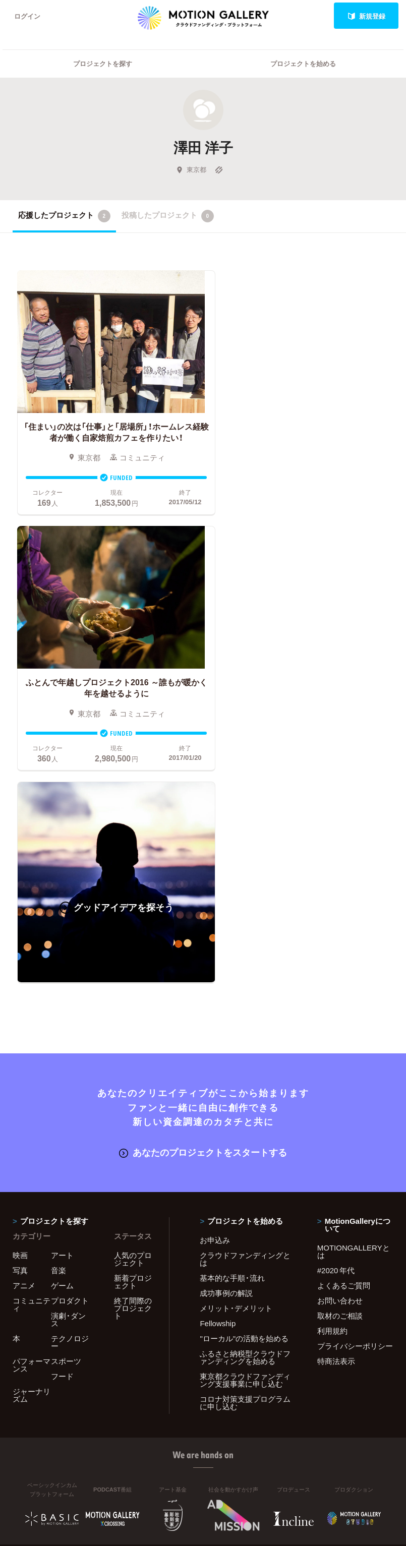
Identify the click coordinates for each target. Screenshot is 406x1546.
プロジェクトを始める (303, 63)
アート (62, 982)
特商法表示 (336, 1088)
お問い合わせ (340, 1028)
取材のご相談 (340, 1043)
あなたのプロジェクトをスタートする (203, 879)
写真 (20, 997)
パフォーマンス (31, 1092)
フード (62, 1103)
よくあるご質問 (343, 1013)
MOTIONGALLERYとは (353, 979)
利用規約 (332, 1058)
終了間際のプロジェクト (133, 1036)
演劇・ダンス (68, 1047)
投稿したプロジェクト (168, 215)
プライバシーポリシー (355, 1073)
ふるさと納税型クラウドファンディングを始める (245, 1085)
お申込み (215, 967)
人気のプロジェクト (133, 986)
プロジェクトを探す (102, 63)
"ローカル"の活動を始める (244, 1066)
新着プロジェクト (133, 1009)
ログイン (27, 16)
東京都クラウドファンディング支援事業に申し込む (245, 1107)
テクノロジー (70, 1069)
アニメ (24, 1013)
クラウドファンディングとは (245, 986)
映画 (20, 982)
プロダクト (70, 1028)
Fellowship (218, 1050)
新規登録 (366, 16)
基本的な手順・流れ (232, 1005)
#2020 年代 (336, 997)
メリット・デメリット (236, 1035)
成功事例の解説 (226, 1020)
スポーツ (66, 1088)
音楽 (58, 997)
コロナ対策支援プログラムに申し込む (245, 1130)
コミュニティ (31, 1032)
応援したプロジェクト (64, 215)
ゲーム (62, 1013)
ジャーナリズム (31, 1122)
